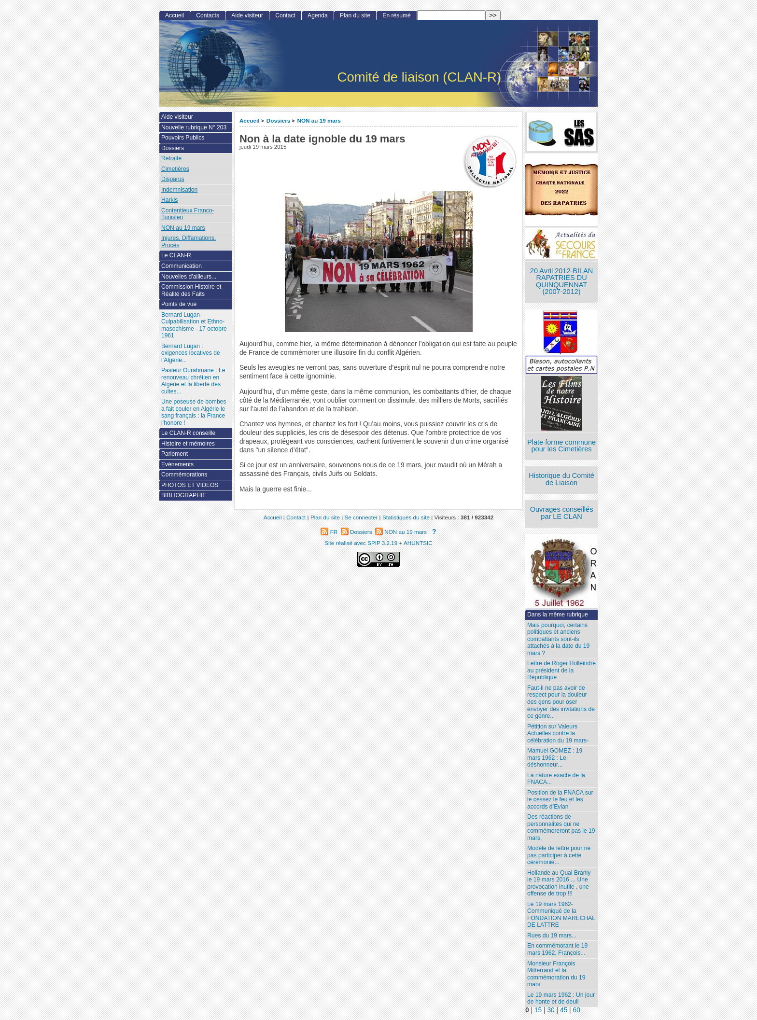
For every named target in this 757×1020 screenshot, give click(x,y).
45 (563, 1010)
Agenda (318, 15)
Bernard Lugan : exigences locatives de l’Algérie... (190, 353)
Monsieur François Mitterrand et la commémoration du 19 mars (556, 974)
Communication (181, 266)
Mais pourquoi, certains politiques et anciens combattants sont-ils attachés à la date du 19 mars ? (558, 639)
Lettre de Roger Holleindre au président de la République (561, 670)
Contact (285, 15)
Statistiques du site (406, 517)
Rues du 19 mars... (551, 935)
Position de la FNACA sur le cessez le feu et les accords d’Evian (560, 799)
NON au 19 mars (319, 120)
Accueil (249, 120)
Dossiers (278, 120)
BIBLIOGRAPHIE (183, 495)
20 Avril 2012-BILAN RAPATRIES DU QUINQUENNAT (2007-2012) (561, 281)
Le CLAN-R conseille (188, 433)
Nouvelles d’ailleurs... (188, 276)
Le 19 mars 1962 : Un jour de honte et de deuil (561, 999)
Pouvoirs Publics (182, 137)
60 (576, 1010)
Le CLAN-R (176, 255)
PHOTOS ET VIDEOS (190, 485)
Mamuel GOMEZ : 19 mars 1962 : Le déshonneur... (554, 757)
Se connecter (361, 517)
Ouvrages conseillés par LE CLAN (561, 513)
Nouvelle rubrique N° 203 (193, 127)
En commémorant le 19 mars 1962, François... (557, 949)
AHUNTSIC (418, 543)
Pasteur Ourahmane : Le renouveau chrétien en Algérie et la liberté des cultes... (193, 381)
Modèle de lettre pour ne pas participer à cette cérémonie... (558, 855)
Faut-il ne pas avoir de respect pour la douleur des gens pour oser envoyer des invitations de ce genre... (561, 702)
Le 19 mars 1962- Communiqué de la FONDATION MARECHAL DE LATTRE (561, 915)
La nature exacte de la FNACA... (556, 779)
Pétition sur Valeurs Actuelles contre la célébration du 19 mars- (558, 733)
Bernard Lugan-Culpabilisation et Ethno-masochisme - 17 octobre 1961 (194, 325)
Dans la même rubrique (557, 614)
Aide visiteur (247, 15)
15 (538, 1010)
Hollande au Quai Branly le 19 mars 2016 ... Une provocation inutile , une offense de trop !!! (558, 883)
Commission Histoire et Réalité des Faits (191, 290)
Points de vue (178, 304)
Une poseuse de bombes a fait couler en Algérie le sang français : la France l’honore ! (193, 412)
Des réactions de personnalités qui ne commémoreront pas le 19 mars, (561, 827)
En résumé (396, 15)
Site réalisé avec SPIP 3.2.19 (360, 543)
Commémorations (184, 474)
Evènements (177, 464)
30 (550, 1010)
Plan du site (355, 15)
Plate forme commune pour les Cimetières (561, 446)
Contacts (207, 15)
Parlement (174, 453)
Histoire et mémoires (188, 443)
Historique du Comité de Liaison (561, 479)
